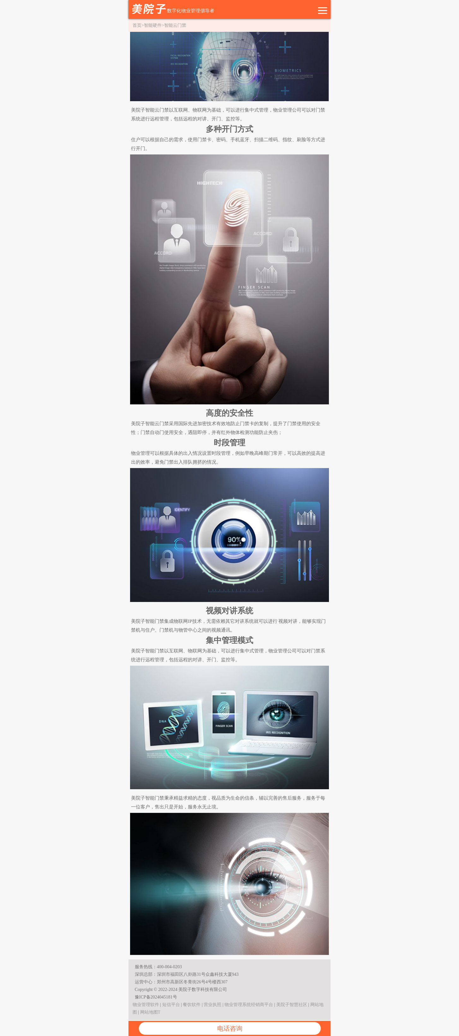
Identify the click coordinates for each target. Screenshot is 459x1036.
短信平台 (171, 1004)
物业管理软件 (146, 1004)
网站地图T (150, 1012)
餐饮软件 (191, 1004)
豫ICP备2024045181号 (156, 997)
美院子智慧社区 (291, 1004)
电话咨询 (229, 1028)
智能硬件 (153, 25)
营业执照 (212, 1004)
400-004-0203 (169, 966)
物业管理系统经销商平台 (248, 1004)
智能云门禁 (175, 25)
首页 (137, 25)
